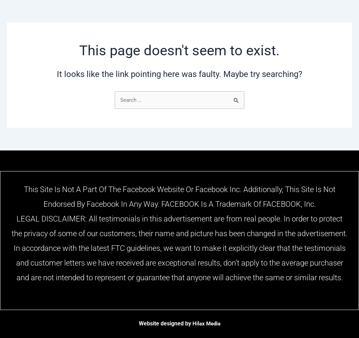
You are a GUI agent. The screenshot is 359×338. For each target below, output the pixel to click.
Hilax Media (206, 323)
